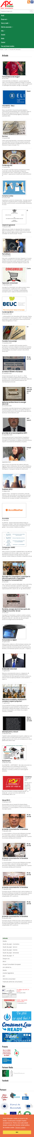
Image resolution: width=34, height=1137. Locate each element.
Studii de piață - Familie (10, 950)
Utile (2, 31)
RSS (28, 1)
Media (2, 38)
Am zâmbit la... (7, 967)
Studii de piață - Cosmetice (11, 944)
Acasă (2, 15)
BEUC (4, 961)
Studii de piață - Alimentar (11, 953)
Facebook (32, 1)
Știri (4, 976)
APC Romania (7, 4)
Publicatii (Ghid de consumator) (12, 982)
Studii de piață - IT (8, 956)
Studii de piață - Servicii (10, 947)
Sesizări (3, 35)
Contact (3, 42)
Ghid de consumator (6, 27)
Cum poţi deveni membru (7, 46)
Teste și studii (4, 23)
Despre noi (4, 19)
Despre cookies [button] (20, 1127)
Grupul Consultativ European (12, 964)
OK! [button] (17, 1132)
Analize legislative (8, 973)
